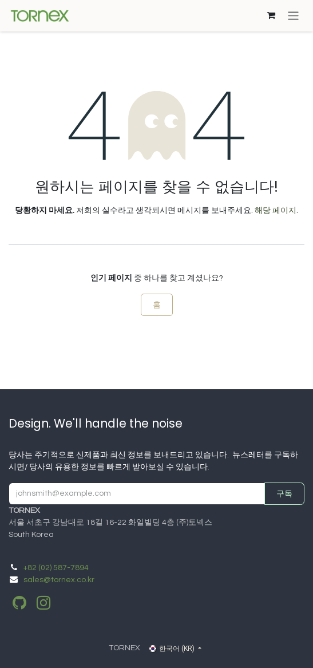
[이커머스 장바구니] (271, 15)
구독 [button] (284, 493)
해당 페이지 (275, 211)
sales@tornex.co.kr (58, 580)
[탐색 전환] (293, 16)
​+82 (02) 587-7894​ (56, 568)
